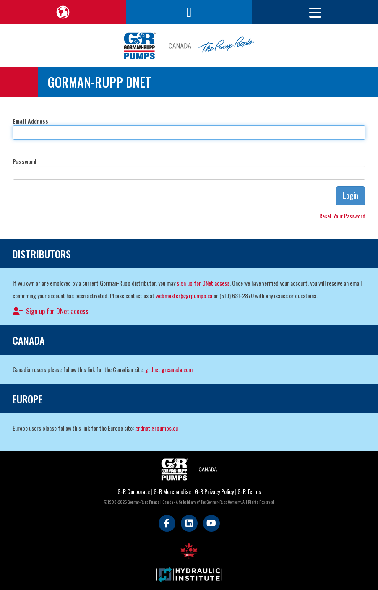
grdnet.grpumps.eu (156, 428)
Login (350, 195)
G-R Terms (249, 491)
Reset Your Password (342, 215)
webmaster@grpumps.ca (184, 295)
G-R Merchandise (172, 491)
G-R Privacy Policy (214, 491)
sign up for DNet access (203, 282)
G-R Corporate (133, 491)
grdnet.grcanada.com (169, 369)
